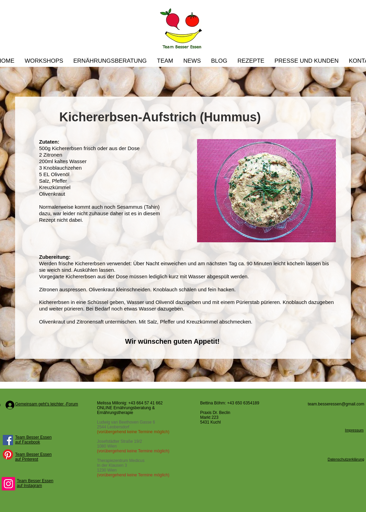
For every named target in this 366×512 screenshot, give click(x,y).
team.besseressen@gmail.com (336, 404)
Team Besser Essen (33, 437)
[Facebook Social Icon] (8, 440)
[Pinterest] (8, 454)
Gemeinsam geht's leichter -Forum (46, 404)
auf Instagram (29, 485)
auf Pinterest (26, 459)
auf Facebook (27, 442)
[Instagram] (8, 483)
